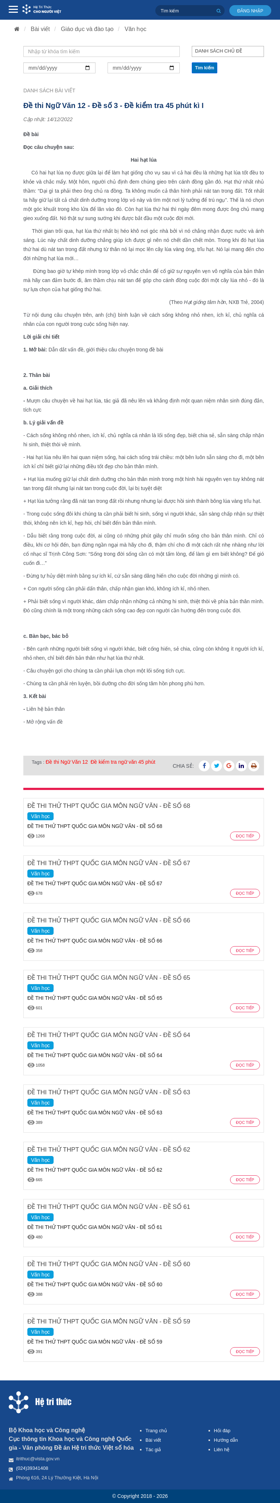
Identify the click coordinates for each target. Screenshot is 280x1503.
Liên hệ (221, 1449)
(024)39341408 (32, 1468)
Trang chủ (156, 1430)
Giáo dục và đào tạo (87, 29)
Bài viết (40, 29)
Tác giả (153, 1449)
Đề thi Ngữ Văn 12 (67, 762)
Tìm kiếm (204, 67)
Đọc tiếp (245, 836)
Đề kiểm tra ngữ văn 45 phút (122, 762)
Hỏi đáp (222, 1430)
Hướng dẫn (226, 1440)
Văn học (136, 29)
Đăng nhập (250, 11)
